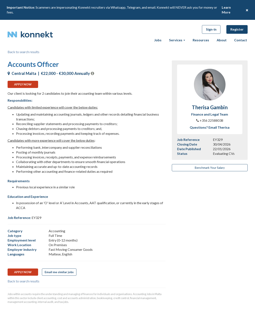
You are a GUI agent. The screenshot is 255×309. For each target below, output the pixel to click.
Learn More (226, 9)
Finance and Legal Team (209, 114)
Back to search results (23, 52)
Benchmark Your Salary (210, 167)
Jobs (158, 40)
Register (237, 29)
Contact (240, 40)
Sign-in (211, 29)
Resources (201, 40)
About (222, 40)
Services (177, 40)
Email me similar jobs (59, 272)
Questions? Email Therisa (210, 127)
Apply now (23, 84)
